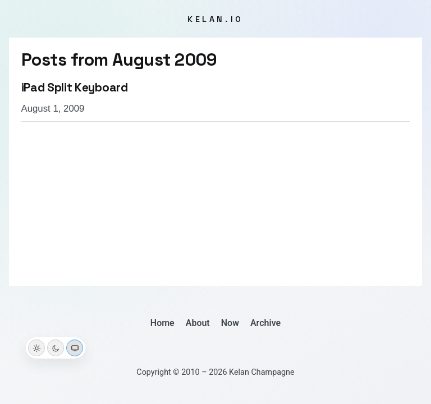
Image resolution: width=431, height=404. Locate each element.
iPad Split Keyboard (74, 87)
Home (162, 323)
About (198, 323)
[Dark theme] (55, 347)
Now (230, 323)
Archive (265, 323)
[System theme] (74, 347)
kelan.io (215, 19)
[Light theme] (36, 347)
